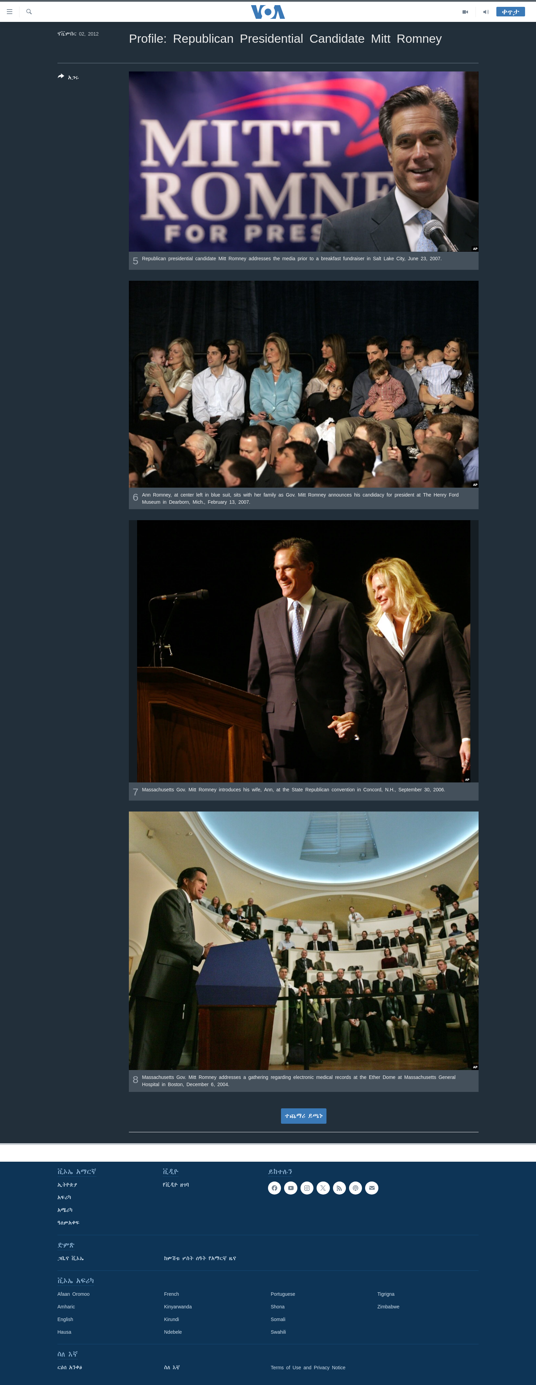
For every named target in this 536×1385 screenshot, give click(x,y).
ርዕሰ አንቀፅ (69, 1367)
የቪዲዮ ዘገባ (176, 1185)
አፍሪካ (64, 1198)
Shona (277, 1307)
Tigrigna (385, 1294)
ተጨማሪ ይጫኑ (304, 1115)
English (65, 1319)
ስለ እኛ (172, 1367)
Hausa (64, 1332)
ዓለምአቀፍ (68, 1223)
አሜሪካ (64, 1210)
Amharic (66, 1307)
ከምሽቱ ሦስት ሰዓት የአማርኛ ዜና (200, 1258)
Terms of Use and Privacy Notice (308, 1367)
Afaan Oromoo (73, 1294)
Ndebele (173, 1332)
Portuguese (283, 1294)
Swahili (278, 1332)
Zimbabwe (388, 1307)
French (171, 1294)
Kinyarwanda (178, 1307)
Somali (278, 1319)
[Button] (68, 78)
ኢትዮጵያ (67, 1185)
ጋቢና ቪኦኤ (70, 1258)
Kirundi (171, 1319)
